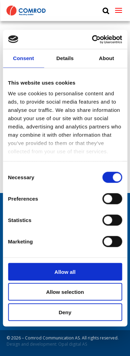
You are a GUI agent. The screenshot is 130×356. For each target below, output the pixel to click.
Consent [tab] (23, 58)
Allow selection (65, 292)
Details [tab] (65, 58)
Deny (65, 312)
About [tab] (106, 58)
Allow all (65, 272)
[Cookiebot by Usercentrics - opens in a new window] (92, 39)
